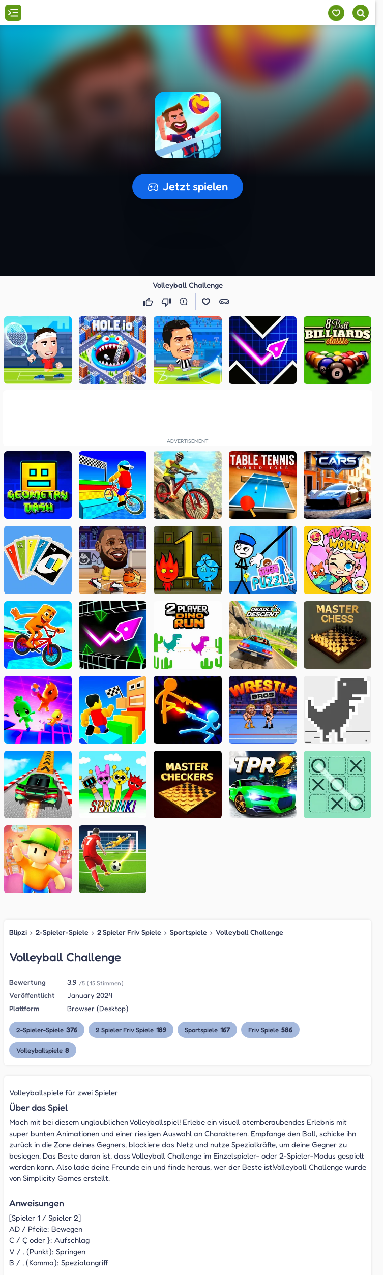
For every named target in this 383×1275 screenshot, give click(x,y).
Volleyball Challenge (249, 932)
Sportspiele (188, 932)
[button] (188, 125)
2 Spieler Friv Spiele (129, 932)
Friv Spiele (270, 1029)
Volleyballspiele (42, 1050)
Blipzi (18, 932)
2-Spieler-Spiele (62, 932)
